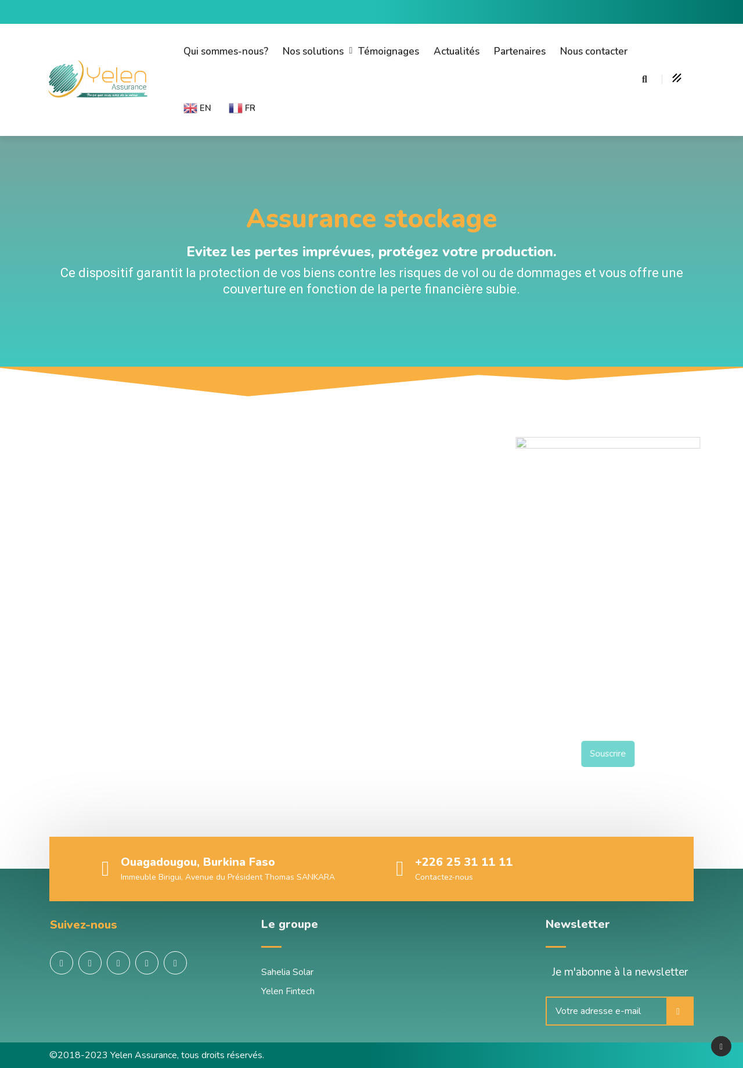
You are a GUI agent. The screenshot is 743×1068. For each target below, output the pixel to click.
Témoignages (388, 51)
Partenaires (520, 51)
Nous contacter (593, 51)
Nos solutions (313, 51)
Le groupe (289, 924)
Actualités (456, 51)
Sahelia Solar (287, 972)
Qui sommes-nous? (225, 51)
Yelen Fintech (288, 991)
